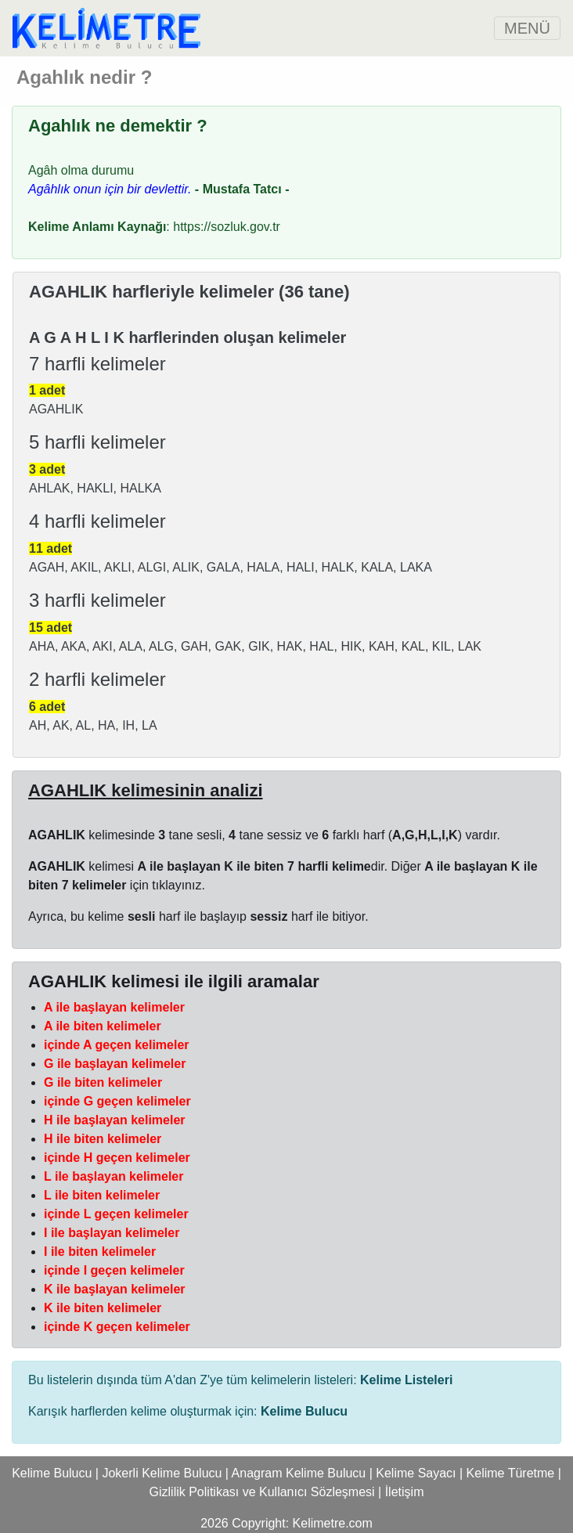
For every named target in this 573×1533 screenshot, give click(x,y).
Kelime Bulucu (52, 1473)
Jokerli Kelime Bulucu (162, 1473)
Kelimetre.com (333, 1523)
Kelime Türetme (511, 1473)
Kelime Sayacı (416, 1473)
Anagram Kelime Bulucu (299, 1473)
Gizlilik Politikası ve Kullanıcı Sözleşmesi (262, 1492)
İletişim (404, 1492)
